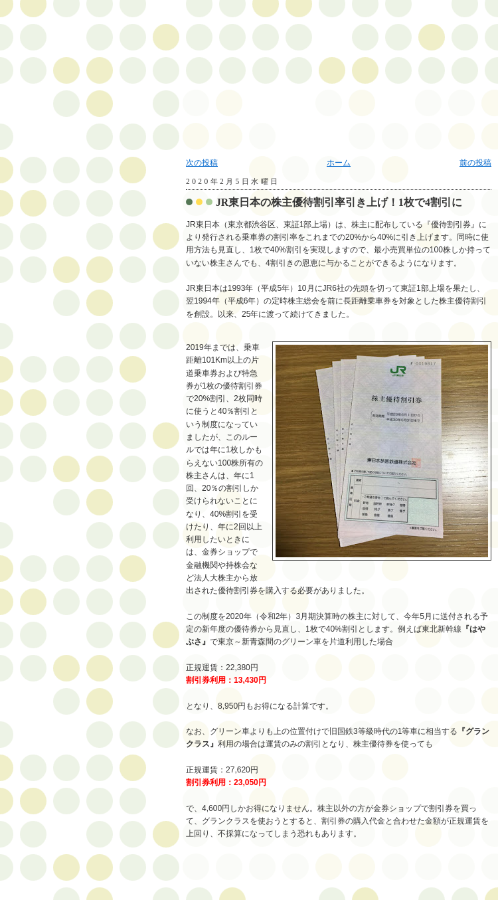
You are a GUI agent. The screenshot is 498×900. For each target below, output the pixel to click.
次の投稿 (202, 162)
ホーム (339, 162)
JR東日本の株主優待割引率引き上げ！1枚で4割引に (339, 202)
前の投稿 (475, 162)
